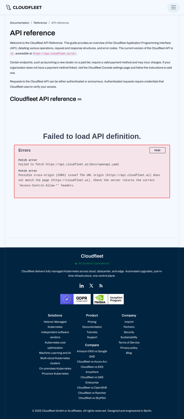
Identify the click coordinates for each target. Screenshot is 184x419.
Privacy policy (129, 347)
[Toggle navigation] (173, 7)
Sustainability (129, 337)
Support (92, 337)
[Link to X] (91, 285)
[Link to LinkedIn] (81, 285)
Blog (129, 352)
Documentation (92, 326)
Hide (157, 150)
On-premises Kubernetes (55, 368)
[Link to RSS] (101, 285)
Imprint (129, 321)
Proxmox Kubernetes (55, 373)
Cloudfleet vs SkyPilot (92, 398)
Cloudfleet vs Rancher (92, 392)
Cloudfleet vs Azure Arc (92, 361)
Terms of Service (129, 342)
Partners (129, 326)
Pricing (92, 321)
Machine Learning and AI (55, 352)
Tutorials (92, 332)
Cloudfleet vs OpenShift (92, 387)
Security (129, 332)
